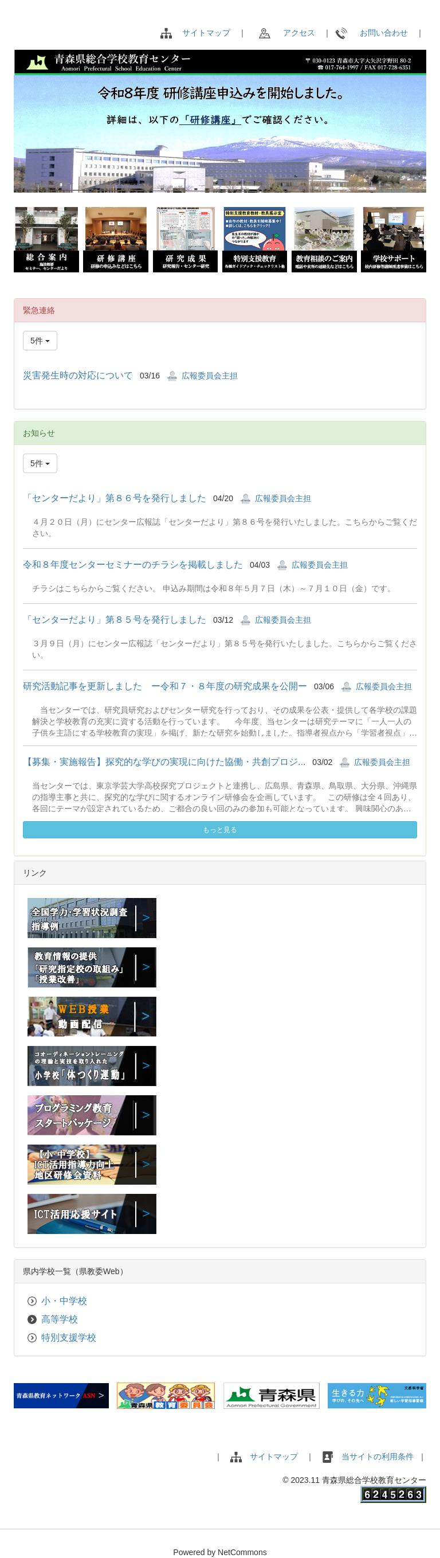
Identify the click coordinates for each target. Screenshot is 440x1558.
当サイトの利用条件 (378, 1456)
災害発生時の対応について (78, 375)
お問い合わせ (372, 32)
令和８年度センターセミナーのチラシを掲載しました (133, 564)
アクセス (287, 32)
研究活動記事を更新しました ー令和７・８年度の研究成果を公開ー (165, 686)
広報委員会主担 (210, 375)
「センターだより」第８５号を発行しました (114, 619)
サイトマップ (206, 32)
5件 (40, 340)
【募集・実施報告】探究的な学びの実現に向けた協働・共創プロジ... (164, 762)
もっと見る (220, 830)
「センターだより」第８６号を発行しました (114, 498)
